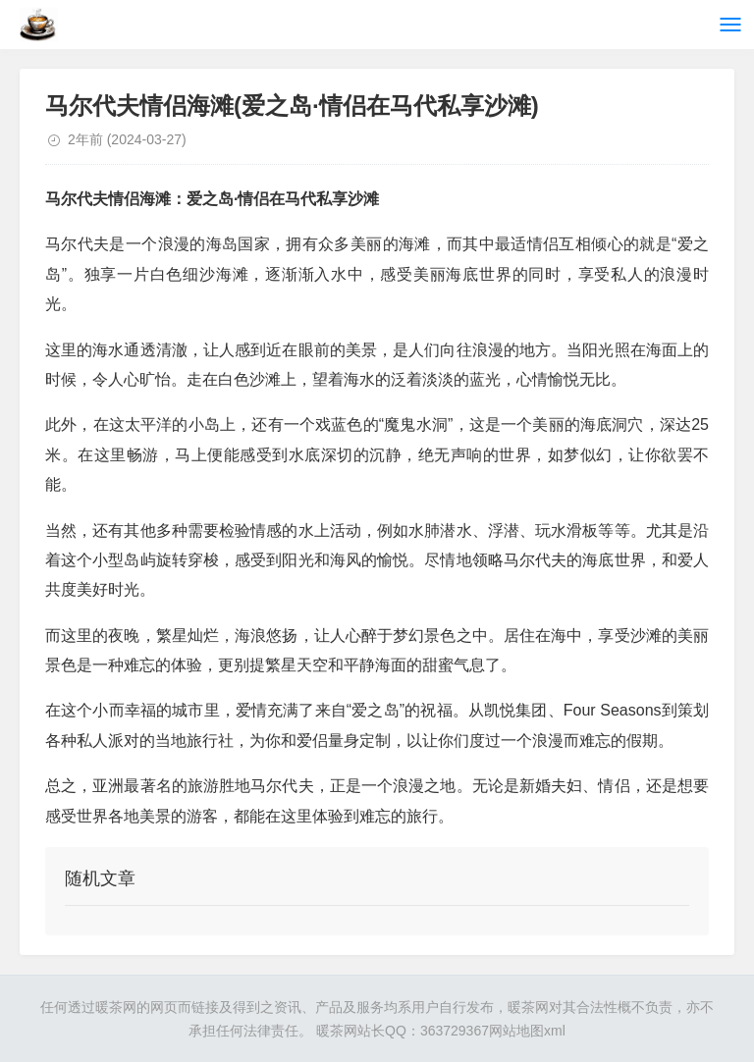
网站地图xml (527, 1030)
